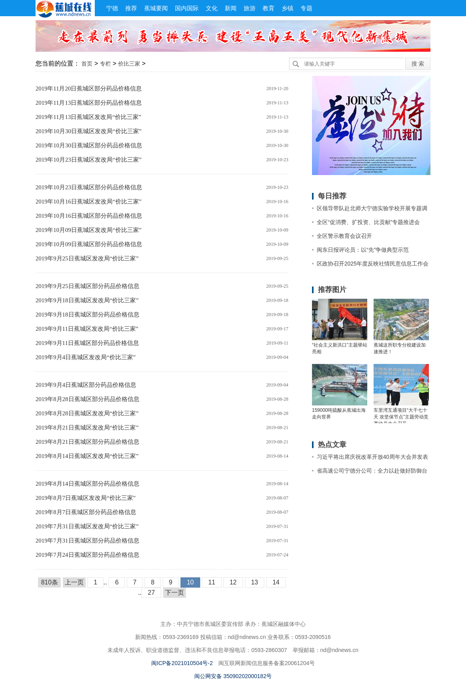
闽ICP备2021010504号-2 (182, 663)
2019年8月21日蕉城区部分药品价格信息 (87, 442)
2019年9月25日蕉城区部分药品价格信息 (87, 286)
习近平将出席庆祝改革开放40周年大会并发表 (372, 457)
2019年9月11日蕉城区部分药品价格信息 (87, 343)
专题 (306, 8)
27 (151, 592)
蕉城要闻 (156, 8)
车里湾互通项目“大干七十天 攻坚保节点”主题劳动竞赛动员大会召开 (401, 416)
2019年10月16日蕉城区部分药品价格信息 (89, 216)
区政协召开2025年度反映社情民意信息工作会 (372, 263)
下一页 (174, 592)
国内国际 (187, 8)
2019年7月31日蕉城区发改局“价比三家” (87, 526)
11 (211, 582)
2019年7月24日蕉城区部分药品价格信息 (87, 555)
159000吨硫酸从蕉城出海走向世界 (339, 413)
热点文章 (332, 445)
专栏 (105, 63)
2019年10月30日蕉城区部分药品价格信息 (89, 145)
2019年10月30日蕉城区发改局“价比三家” (88, 131)
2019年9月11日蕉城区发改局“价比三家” (87, 329)
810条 (49, 582)
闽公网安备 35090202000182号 (233, 676)
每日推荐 (332, 196)
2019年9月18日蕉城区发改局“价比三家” (87, 300)
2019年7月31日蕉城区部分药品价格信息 (87, 540)
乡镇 (287, 8)
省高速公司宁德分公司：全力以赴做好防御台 (372, 470)
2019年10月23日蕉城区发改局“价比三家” (88, 159)
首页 (86, 63)
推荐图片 (332, 290)
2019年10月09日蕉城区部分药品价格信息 (89, 244)
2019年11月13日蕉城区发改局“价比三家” (88, 117)
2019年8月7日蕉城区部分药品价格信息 (86, 512)
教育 (268, 8)
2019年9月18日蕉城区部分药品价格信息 (87, 314)
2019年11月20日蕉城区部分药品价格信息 (89, 88)
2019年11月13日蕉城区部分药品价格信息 (89, 103)
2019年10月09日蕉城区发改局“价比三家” (88, 230)
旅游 (250, 8)
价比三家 (129, 63)
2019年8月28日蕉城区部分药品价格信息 (87, 399)
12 (233, 582)
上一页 (74, 582)
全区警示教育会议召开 (344, 236)
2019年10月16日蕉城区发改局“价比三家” (88, 201)
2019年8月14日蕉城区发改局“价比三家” (87, 456)
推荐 (131, 8)
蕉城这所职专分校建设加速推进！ (400, 348)
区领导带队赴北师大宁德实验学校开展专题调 (372, 208)
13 (254, 582)
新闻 (231, 8)
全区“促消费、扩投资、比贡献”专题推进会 (368, 222)
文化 (212, 8)
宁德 (112, 8)
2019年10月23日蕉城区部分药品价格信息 (89, 187)
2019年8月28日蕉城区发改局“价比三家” (87, 413)
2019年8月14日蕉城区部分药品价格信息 (87, 484)
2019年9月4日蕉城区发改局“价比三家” (85, 357)
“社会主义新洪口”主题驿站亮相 (339, 348)
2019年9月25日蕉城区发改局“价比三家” (87, 258)
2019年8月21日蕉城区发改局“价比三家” (87, 427)
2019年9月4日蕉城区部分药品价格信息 (86, 385)
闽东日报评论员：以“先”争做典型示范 (363, 250)
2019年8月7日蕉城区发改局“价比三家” (85, 498)
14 (276, 582)
